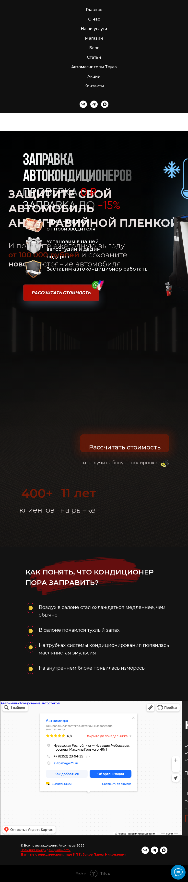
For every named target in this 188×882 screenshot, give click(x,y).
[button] (61, 298)
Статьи (94, 57)
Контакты (94, 86)
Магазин (94, 38)
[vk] (83, 104)
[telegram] (94, 104)
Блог (94, 48)
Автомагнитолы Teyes (94, 67)
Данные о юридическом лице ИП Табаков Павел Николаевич (73, 854)
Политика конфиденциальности (45, 850)
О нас (94, 19)
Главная (94, 9)
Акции (94, 76)
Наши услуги (94, 28)
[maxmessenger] (104, 104)
